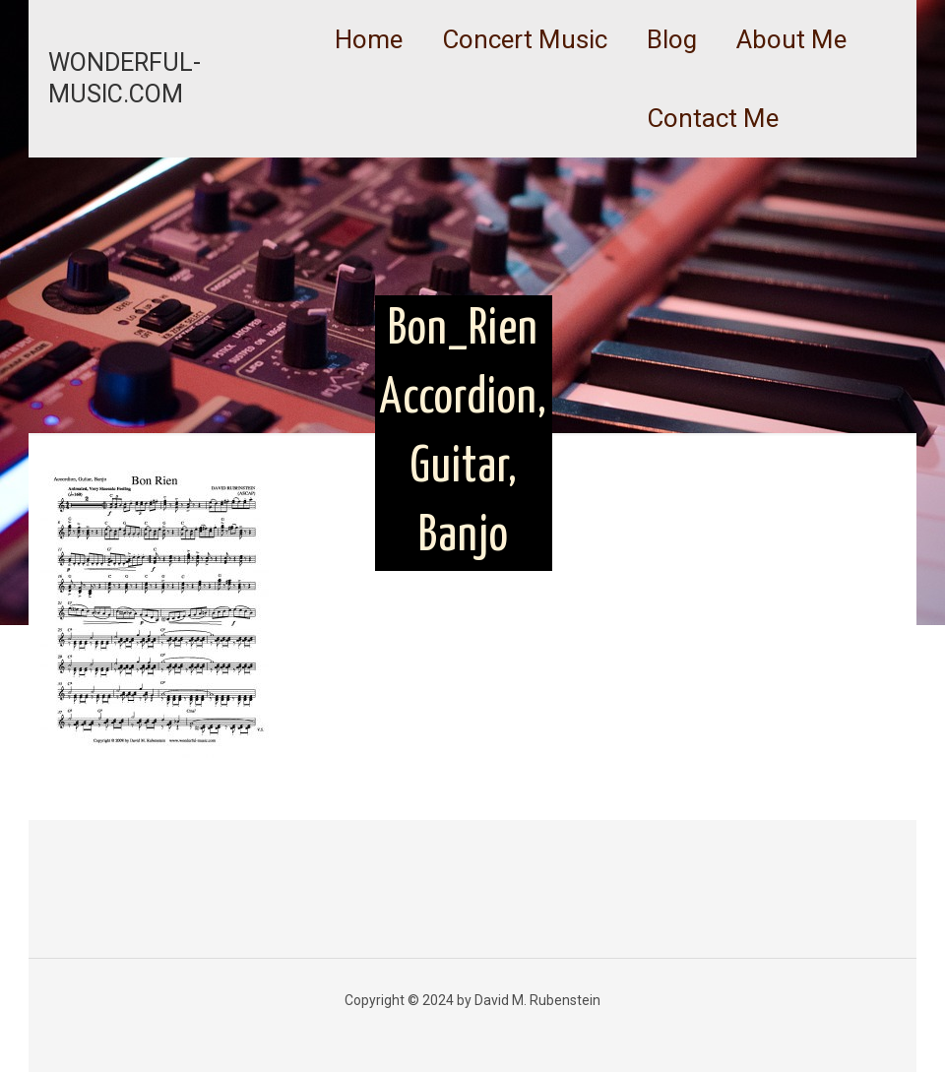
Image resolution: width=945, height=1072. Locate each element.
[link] (524, 88)
